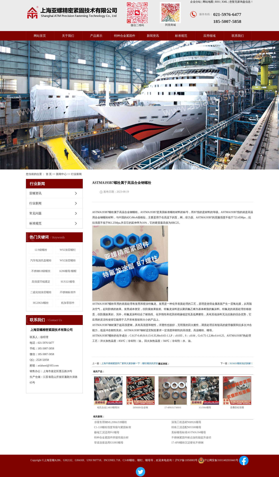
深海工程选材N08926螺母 (186, 422)
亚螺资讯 (35, 193)
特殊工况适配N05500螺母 (186, 427)
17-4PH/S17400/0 (172, 407)
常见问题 (35, 213)
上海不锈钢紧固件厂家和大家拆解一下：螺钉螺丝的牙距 (129, 363)
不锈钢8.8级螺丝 (41, 271)
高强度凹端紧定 (41, 281)
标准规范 (181, 35)
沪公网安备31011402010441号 (218, 460)
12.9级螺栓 (40, 249)
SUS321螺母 (68, 281)
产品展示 (96, 35)
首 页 (49, 174)
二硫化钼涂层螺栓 (41, 292)
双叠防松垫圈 (237, 407)
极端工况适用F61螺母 (107, 432)
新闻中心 (61, 174)
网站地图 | (209, 1)
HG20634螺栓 (41, 302)
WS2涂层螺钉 (68, 249)
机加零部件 (67, 302)
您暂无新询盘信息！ (241, 1)
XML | (225, 1)
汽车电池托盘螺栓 (41, 260)
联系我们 (238, 35)
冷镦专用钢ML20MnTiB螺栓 (110, 422)
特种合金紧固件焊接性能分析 (111, 437)
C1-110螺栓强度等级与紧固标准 (112, 427)
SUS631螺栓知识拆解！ (241, 363)
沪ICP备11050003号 (186, 460)
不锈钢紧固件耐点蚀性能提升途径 (191, 437)
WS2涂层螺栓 (68, 260)
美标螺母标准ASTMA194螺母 (188, 432)
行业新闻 (76, 174)
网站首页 (40, 35)
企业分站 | (196, 1)
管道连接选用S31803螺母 (108, 442)
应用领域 (209, 35)
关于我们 (68, 35)
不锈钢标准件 (68, 292)
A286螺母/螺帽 (67, 271)
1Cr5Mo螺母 (205, 407)
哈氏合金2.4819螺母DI (108, 407)
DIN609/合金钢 (140, 407)
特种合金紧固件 (124, 35)
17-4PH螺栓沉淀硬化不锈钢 (187, 442)
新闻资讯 (153, 35)
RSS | (218, 1)
